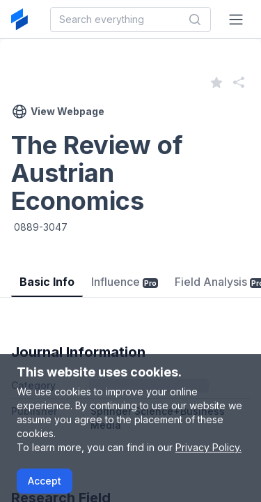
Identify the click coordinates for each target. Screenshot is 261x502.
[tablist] (130, 271)
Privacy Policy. (208, 447)
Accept (44, 481)
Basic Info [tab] (46, 282)
